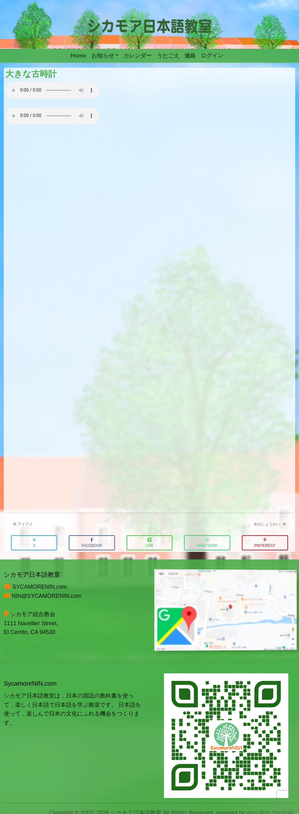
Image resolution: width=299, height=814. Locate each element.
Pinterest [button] (264, 543)
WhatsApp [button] (207, 543)
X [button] (34, 543)
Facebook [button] (91, 543)
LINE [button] (149, 543)
